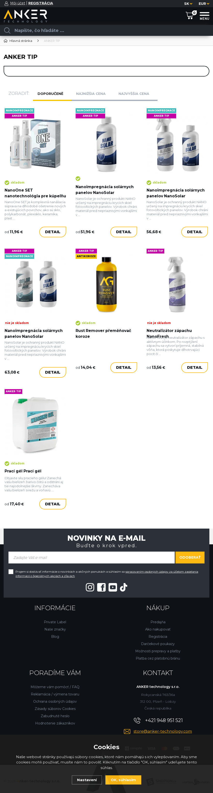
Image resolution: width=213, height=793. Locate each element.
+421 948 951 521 (164, 715)
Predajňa (158, 617)
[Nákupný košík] (190, 16)
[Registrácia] (40, 3)
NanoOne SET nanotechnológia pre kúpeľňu (27, 192)
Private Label (55, 617)
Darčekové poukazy (158, 639)
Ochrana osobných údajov (55, 696)
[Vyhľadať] (7, 30)
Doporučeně (53, 93)
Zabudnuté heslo (55, 711)
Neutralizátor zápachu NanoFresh (170, 332)
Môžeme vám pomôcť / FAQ (55, 682)
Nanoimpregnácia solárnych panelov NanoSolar (105, 186)
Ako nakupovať (158, 624)
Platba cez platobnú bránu (158, 653)
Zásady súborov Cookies (55, 704)
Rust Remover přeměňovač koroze (104, 332)
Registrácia (158, 632)
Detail (52, 235)
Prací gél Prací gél (23, 467)
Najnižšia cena (94, 93)
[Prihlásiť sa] (6, 3)
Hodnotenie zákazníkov (55, 718)
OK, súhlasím (123, 780)
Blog (55, 632)
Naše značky (55, 624)
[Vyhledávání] (104, 30)
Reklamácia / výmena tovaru (55, 689)
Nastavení (87, 780)
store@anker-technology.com (163, 726)
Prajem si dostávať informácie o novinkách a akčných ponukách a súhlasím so (107, 569)
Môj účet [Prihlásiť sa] (17, 3)
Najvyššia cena (137, 93)
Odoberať (190, 552)
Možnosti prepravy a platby (158, 646)
